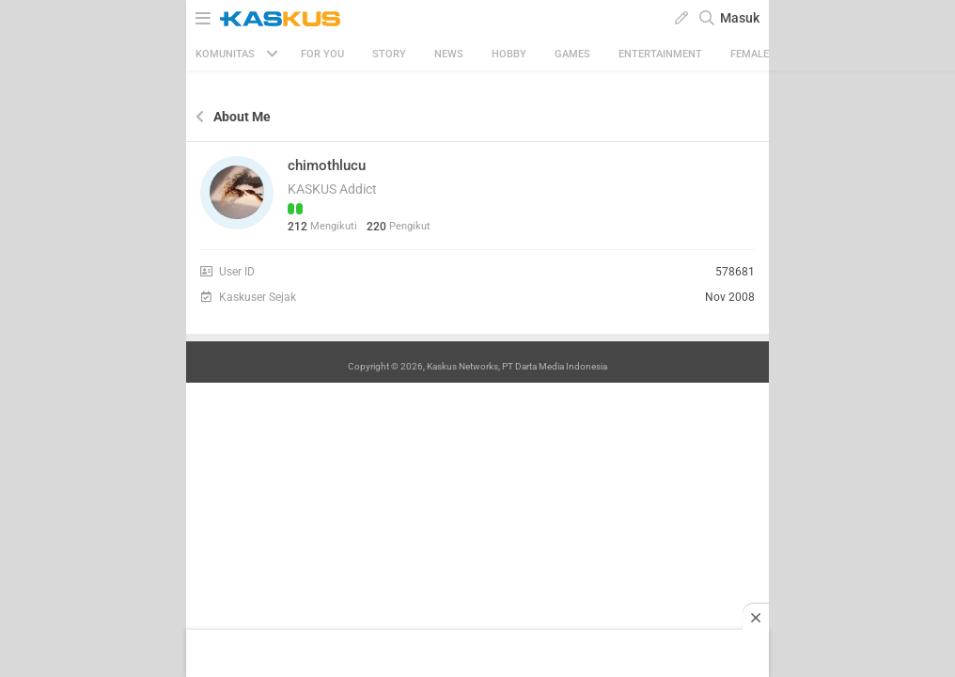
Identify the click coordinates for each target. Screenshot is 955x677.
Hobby (509, 54)
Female (749, 54)
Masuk (739, 17)
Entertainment (660, 54)
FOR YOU (322, 54)
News (448, 54)
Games (572, 54)
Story (389, 54)
